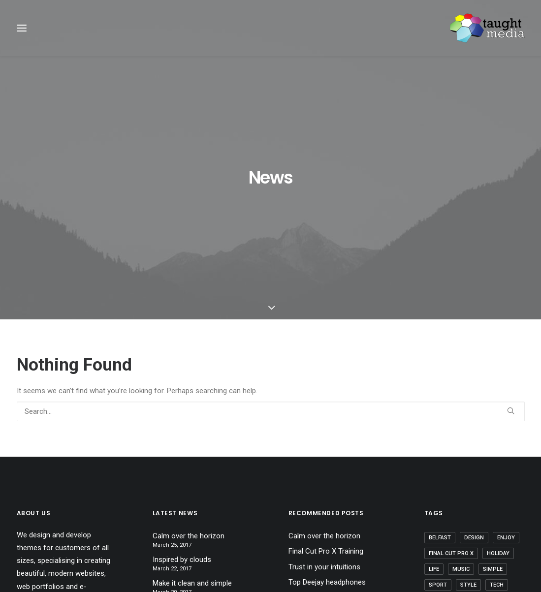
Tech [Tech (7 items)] (497, 469)
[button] (511, 294)
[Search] (271, 295)
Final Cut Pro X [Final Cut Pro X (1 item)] (451, 437)
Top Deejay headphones (327, 466)
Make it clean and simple (192, 467)
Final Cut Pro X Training (325, 435)
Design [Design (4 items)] (474, 421)
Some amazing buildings (327, 497)
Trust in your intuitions (324, 450)
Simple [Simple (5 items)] (493, 453)
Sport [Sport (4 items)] (438, 469)
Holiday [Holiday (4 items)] (498, 437)
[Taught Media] (487, 28)
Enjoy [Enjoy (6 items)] (506, 421)
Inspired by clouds (182, 443)
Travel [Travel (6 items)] (438, 484)
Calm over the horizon (188, 419)
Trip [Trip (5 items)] (468, 484)
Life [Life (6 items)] (434, 453)
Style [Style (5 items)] (468, 469)
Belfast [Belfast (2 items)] (440, 421)
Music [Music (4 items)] (461, 453)
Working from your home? (331, 481)
